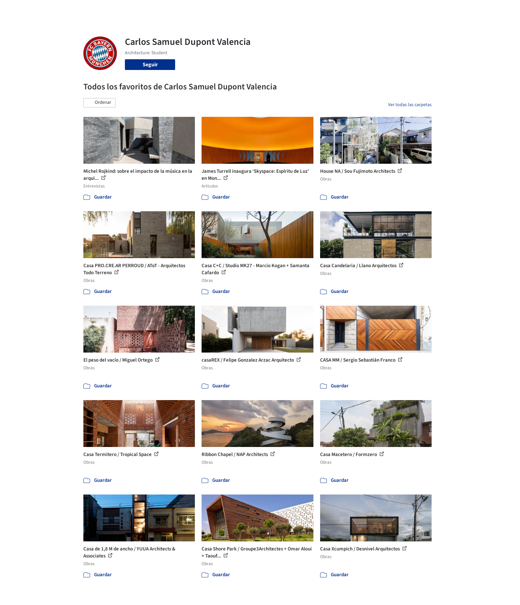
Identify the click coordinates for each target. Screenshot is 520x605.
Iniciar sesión (383, 9)
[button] (99, 102)
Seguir (150, 64)
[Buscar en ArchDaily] (153, 9)
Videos (347, 9)
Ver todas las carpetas (410, 104)
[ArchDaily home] (59, 9)
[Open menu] (461, 9)
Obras (232, 9)
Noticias (324, 9)
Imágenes (255, 9)
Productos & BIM (291, 9)
